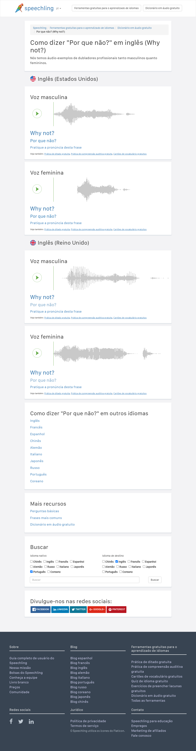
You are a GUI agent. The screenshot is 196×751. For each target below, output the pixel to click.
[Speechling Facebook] (13, 722)
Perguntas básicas (44, 511)
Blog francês (80, 663)
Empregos (139, 726)
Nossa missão (20, 668)
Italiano (36, 454)
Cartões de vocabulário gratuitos (156, 676)
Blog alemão (79, 673)
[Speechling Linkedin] (33, 722)
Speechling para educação (152, 721)
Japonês (36, 461)
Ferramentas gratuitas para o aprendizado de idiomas (106, 8)
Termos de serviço (84, 726)
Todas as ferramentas (148, 700)
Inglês (35, 421)
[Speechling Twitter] (23, 722)
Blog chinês (79, 702)
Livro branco (19, 682)
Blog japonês (80, 697)
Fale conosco (141, 735)
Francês (36, 427)
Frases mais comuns (46, 518)
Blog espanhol (81, 658)
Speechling (39, 27)
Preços (14, 687)
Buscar (155, 579)
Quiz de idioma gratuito (149, 681)
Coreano (36, 481)
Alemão (36, 448)
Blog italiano (80, 677)
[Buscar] (84, 580)
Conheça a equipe (23, 677)
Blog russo (78, 687)
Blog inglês (78, 668)
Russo (35, 468)
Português (38, 474)
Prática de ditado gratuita (151, 662)
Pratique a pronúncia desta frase (56, 147)
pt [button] (58, 8)
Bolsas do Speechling (26, 673)
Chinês (35, 441)
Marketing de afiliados (148, 731)
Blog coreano (80, 692)
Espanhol (37, 434)
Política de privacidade (88, 721)
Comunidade (19, 692)
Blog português (82, 682)
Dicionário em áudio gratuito (162, 8)
